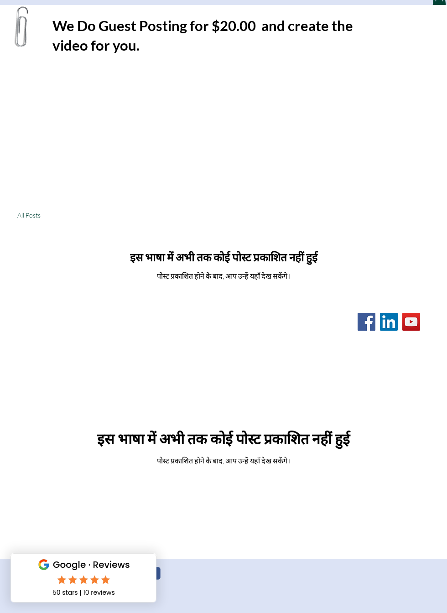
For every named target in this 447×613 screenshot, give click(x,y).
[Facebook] (366, 322)
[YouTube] (411, 322)
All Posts (29, 215)
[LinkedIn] (389, 322)
